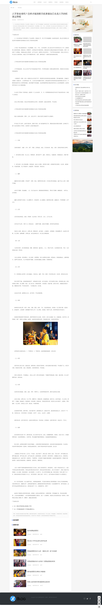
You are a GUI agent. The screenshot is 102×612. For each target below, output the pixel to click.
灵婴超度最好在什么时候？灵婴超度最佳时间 (41, 561)
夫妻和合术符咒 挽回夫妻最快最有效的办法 (87, 78)
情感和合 (50, 2)
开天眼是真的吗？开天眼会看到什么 (25, 509)
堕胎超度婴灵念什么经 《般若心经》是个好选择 (42, 551)
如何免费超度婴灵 (32, 530)
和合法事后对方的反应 (78, 119)
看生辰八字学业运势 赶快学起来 (37, 541)
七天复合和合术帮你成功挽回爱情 (82, 105)
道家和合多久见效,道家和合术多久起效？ (87, 57)
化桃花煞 (61, 2)
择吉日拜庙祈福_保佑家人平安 (24, 506)
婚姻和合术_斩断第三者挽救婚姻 (80, 113)
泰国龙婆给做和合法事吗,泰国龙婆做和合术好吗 (87, 45)
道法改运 (20, 7)
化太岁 (45, 2)
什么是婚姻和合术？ (79, 98)
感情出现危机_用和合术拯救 (79, 128)
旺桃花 (56, 2)
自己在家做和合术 (77, 67)
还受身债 (39, 2)
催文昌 (67, 2)
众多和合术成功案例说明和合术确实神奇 (77, 78)
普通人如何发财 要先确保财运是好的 (38, 582)
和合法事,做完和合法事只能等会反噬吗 (83, 99)
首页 (35, 2)
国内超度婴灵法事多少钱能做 (36, 571)
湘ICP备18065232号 (53, 597)
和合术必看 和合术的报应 (80, 96)
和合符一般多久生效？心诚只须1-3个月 (83, 91)
